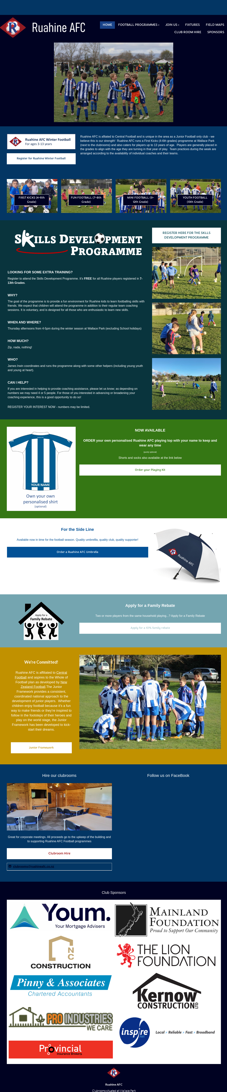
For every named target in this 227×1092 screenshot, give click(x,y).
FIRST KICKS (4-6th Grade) (32, 200)
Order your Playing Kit (150, 470)
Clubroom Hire (59, 853)
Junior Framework (41, 747)
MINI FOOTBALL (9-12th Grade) (140, 200)
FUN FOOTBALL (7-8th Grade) (86, 200)
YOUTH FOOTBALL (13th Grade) (195, 200)
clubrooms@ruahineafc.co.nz (33, 866)
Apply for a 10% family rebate (150, 628)
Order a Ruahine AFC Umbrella (77, 552)
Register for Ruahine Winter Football (41, 158)
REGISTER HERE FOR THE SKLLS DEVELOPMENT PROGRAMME (186, 235)
